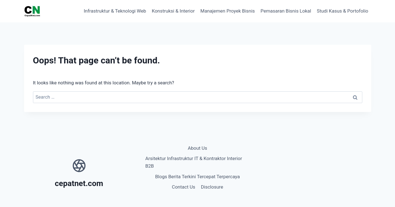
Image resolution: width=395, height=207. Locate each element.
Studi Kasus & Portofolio (342, 11)
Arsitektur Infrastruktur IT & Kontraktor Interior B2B (193, 162)
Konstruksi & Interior (173, 11)
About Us (197, 148)
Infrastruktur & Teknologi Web (115, 11)
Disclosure (212, 187)
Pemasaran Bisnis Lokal (286, 11)
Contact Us (183, 187)
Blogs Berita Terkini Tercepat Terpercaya (197, 176)
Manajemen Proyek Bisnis (227, 11)
